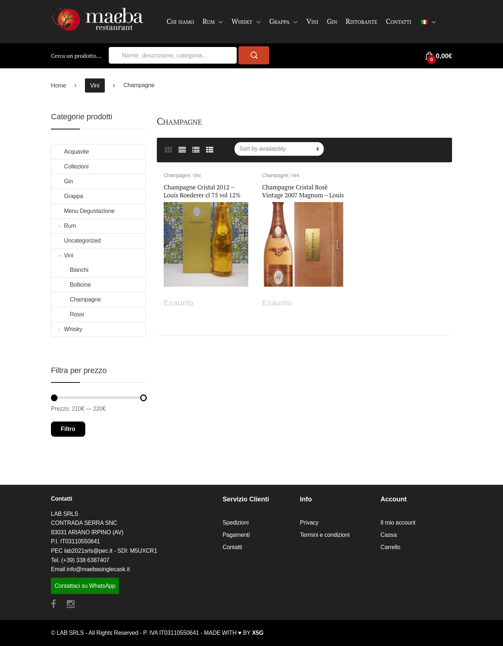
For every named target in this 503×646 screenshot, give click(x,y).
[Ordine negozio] (279, 149)
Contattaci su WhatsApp (85, 586)
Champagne (177, 175)
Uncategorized (76, 241)
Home (58, 85)
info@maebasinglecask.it (98, 569)
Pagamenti (236, 535)
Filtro (68, 429)
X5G (258, 633)
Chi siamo (180, 21)
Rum (208, 21)
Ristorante (361, 21)
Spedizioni (236, 522)
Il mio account (398, 522)
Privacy (309, 522)
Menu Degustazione (83, 211)
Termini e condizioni (324, 535)
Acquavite (70, 152)
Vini (312, 21)
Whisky (242, 21)
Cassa (389, 535)
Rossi (68, 314)
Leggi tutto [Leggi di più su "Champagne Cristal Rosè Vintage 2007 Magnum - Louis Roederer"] (340, 301)
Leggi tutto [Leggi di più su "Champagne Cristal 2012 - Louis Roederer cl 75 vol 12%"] (241, 301)
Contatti (398, 21)
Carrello (390, 547)
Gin (332, 21)
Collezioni (70, 166)
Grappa (279, 21)
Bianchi (70, 270)
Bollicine (71, 285)
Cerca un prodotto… (76, 56)
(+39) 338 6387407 (85, 560)
